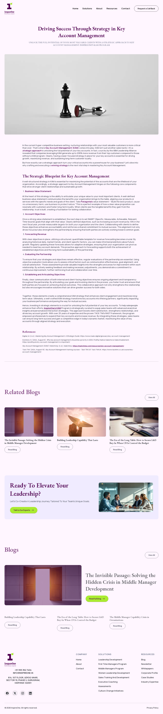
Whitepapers (147, 668)
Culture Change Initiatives (110, 690)
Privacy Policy (152, 708)
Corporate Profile (149, 673)
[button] (87, 8)
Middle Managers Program (111, 668)
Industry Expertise (149, 682)
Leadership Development (110, 659)
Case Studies (147, 677)
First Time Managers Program (112, 664)
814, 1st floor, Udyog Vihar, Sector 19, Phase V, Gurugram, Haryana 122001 (23, 680)
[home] (9, 8)
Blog (143, 659)
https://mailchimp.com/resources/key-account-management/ (98, 346)
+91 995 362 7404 (23, 670)
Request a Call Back (146, 8)
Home (75, 8)
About (99, 8)
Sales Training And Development (113, 677)
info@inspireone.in (23, 673)
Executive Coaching (107, 682)
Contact (125, 8)
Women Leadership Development (114, 673)
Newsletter (146, 664)
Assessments (104, 686)
